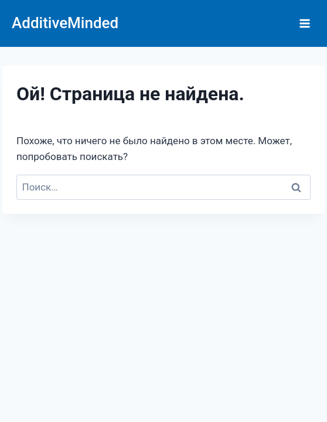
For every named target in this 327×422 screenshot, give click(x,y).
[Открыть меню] (304, 23)
